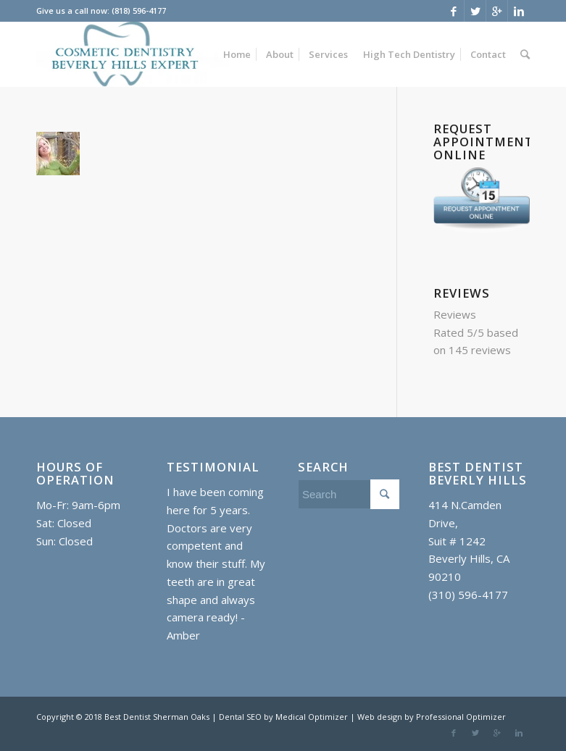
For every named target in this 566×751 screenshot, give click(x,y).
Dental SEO (241, 716)
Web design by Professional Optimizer (431, 716)
